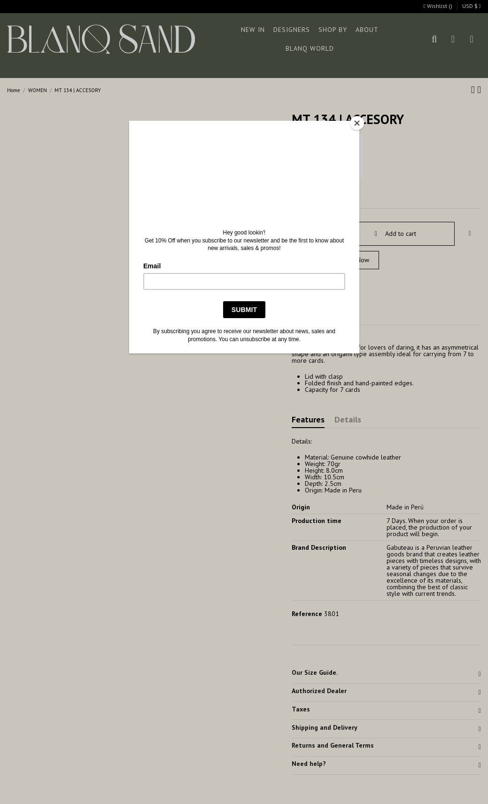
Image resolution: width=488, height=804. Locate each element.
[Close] (357, 123)
